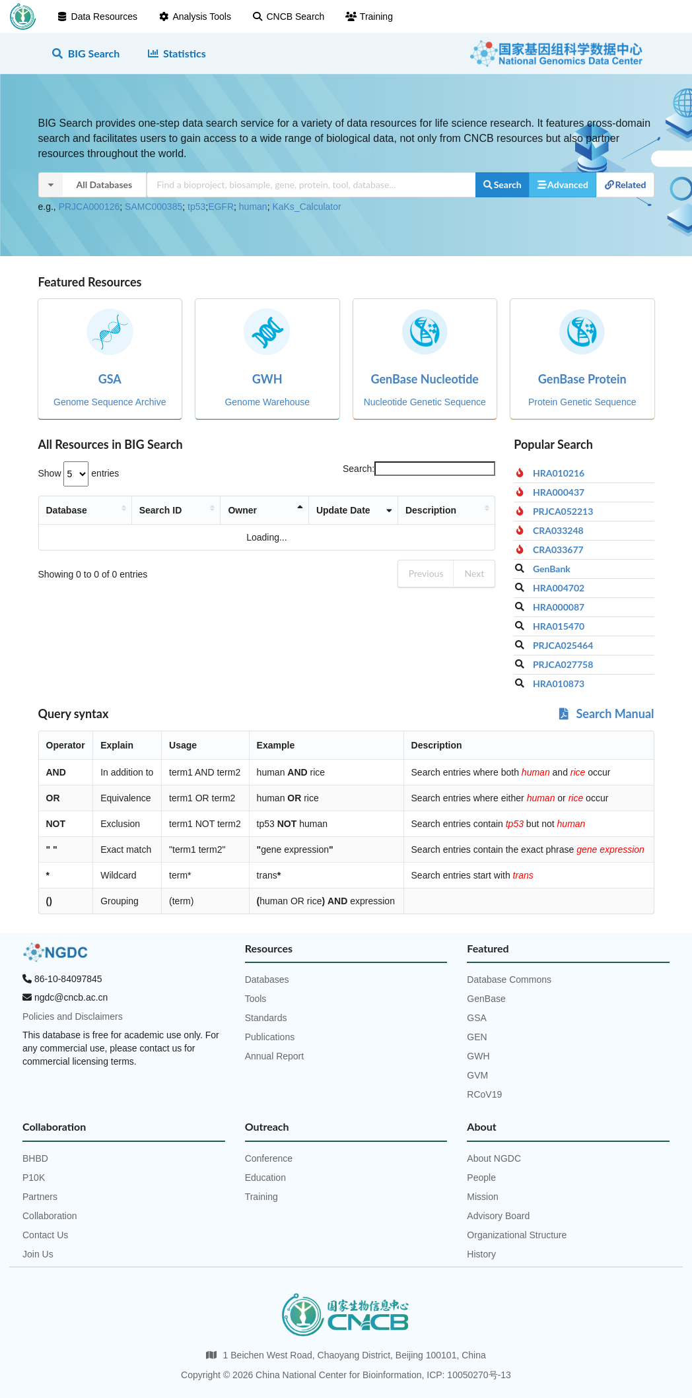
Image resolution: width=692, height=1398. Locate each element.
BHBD (35, 1158)
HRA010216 (558, 473)
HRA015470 (558, 626)
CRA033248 (558, 530)
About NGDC (494, 1158)
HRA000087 (558, 607)
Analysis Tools (194, 16)
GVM (477, 1075)
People (481, 1177)
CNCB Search (288, 16)
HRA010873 (558, 684)
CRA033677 (558, 550)
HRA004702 (558, 588)
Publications (270, 1037)
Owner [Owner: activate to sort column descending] (236, 515)
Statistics (176, 53)
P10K (33, 1177)
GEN (477, 1037)
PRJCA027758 (563, 664)
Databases (267, 979)
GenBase (486, 998)
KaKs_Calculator (306, 206)
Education (265, 1177)
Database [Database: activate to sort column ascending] (66, 515)
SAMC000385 (153, 206)
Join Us (37, 1254)
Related (625, 184)
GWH (478, 1056)
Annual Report (274, 1056)
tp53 (196, 206)
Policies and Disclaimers (72, 1016)
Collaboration (49, 1216)
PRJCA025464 (563, 645)
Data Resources (97, 16)
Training (369, 16)
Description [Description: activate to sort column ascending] (402, 515)
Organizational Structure (517, 1235)
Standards (266, 1018)
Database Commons (509, 979)
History (481, 1254)
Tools (256, 998)
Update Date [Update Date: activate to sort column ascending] (324, 515)
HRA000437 (558, 492)
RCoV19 (484, 1094)
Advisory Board (498, 1216)
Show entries (79, 473)
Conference (269, 1158)
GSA (477, 1018)
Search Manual (605, 713)
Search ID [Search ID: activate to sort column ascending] (175, 515)
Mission (482, 1196)
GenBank (552, 569)
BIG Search (86, 53)
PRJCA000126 (89, 206)
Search (502, 184)
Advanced (562, 184)
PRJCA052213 (563, 511)
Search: (419, 468)
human (253, 206)
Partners (39, 1196)
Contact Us (45, 1235)
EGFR (221, 206)
